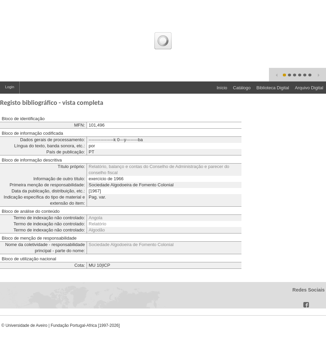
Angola (95, 217)
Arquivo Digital (309, 87)
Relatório (97, 223)
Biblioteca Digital (272, 87)
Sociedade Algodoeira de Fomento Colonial (131, 244)
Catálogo (242, 87)
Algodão (97, 229)
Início (222, 87)
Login (9, 87)
